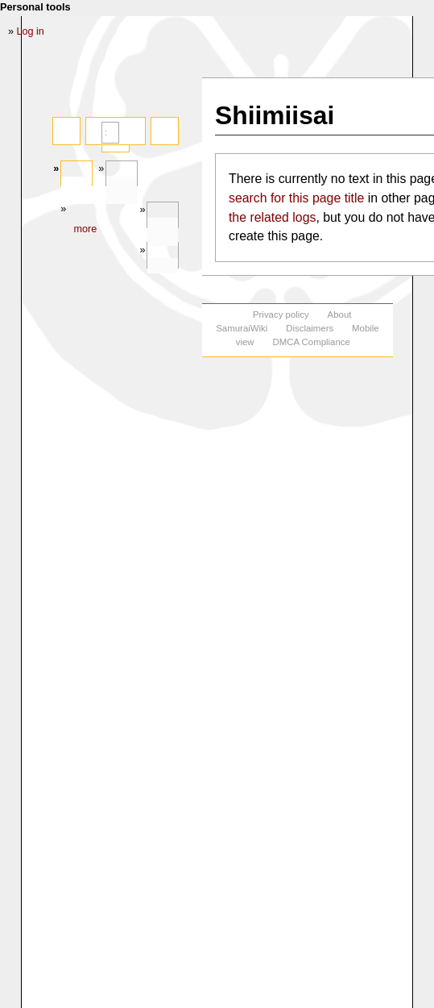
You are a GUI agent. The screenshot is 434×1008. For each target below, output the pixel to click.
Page (76, 191)
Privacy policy (281, 314)
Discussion (121, 191)
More (85, 229)
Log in (30, 31)
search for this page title (296, 198)
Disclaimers (309, 328)
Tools (162, 232)
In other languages (162, 272)
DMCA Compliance (310, 342)
